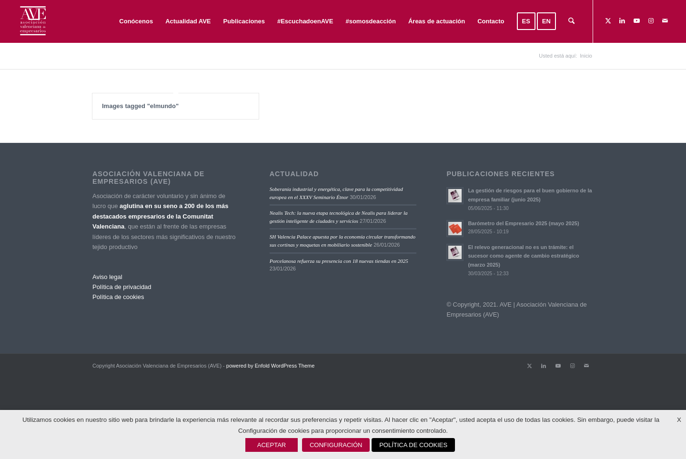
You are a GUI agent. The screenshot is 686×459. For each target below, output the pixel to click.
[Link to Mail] (665, 21)
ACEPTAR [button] (271, 445)
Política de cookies (118, 297)
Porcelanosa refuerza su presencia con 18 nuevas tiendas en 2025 (339, 261)
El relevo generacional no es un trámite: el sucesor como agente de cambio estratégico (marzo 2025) (523, 257)
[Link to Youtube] (636, 21)
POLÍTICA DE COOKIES (413, 445)
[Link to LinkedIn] (622, 21)
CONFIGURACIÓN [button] (336, 445)
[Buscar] (571, 21)
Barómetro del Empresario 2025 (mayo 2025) (523, 224)
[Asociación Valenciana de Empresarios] (32, 21)
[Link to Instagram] (651, 21)
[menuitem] (136, 21)
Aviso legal (107, 277)
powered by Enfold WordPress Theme (270, 366)
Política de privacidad (121, 287)
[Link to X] (608, 21)
